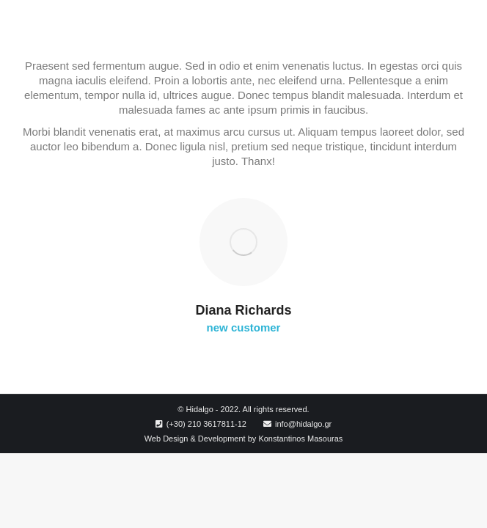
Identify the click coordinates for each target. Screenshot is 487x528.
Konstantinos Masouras (300, 438)
